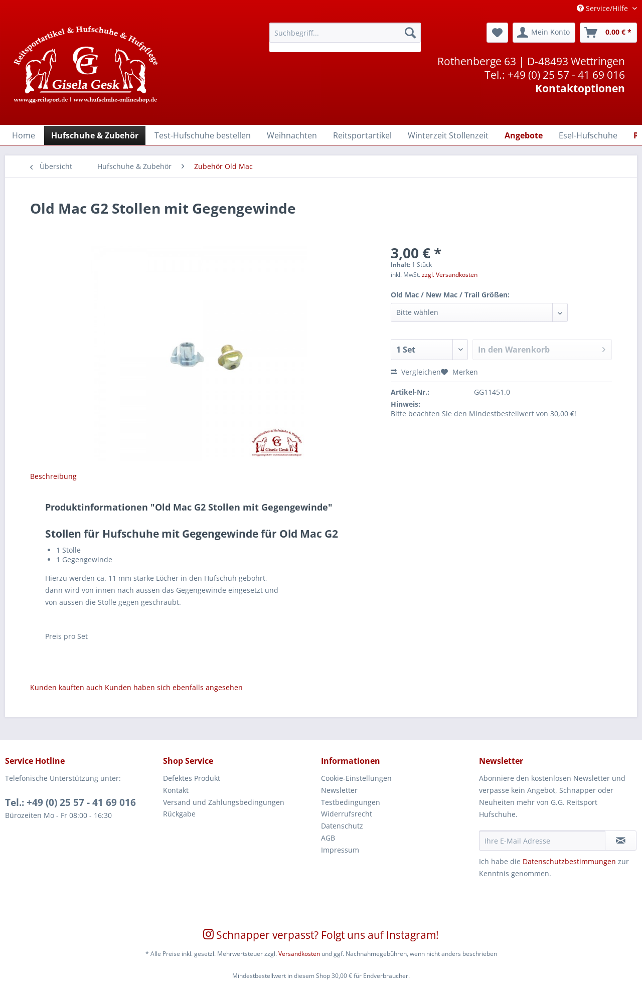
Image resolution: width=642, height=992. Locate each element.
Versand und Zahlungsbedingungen (223, 802)
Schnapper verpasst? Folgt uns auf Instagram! (321, 935)
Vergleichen (416, 372)
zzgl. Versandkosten (449, 274)
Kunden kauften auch (66, 687)
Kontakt (176, 790)
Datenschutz (342, 826)
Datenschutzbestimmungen (569, 861)
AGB (328, 838)
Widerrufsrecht (346, 813)
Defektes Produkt (191, 778)
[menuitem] (345, 37)
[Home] (23, 135)
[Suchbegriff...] (345, 33)
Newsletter (339, 790)
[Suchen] (410, 33)
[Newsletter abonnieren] (620, 841)
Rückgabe (179, 813)
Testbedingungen (350, 802)
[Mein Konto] (544, 33)
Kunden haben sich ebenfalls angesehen (174, 687)
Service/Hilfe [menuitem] (603, 8)
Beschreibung (53, 476)
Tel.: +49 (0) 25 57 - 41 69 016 (70, 802)
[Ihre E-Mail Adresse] (542, 841)
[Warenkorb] (608, 33)
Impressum (340, 850)
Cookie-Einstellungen (356, 778)
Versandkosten (299, 953)
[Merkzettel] (497, 33)
